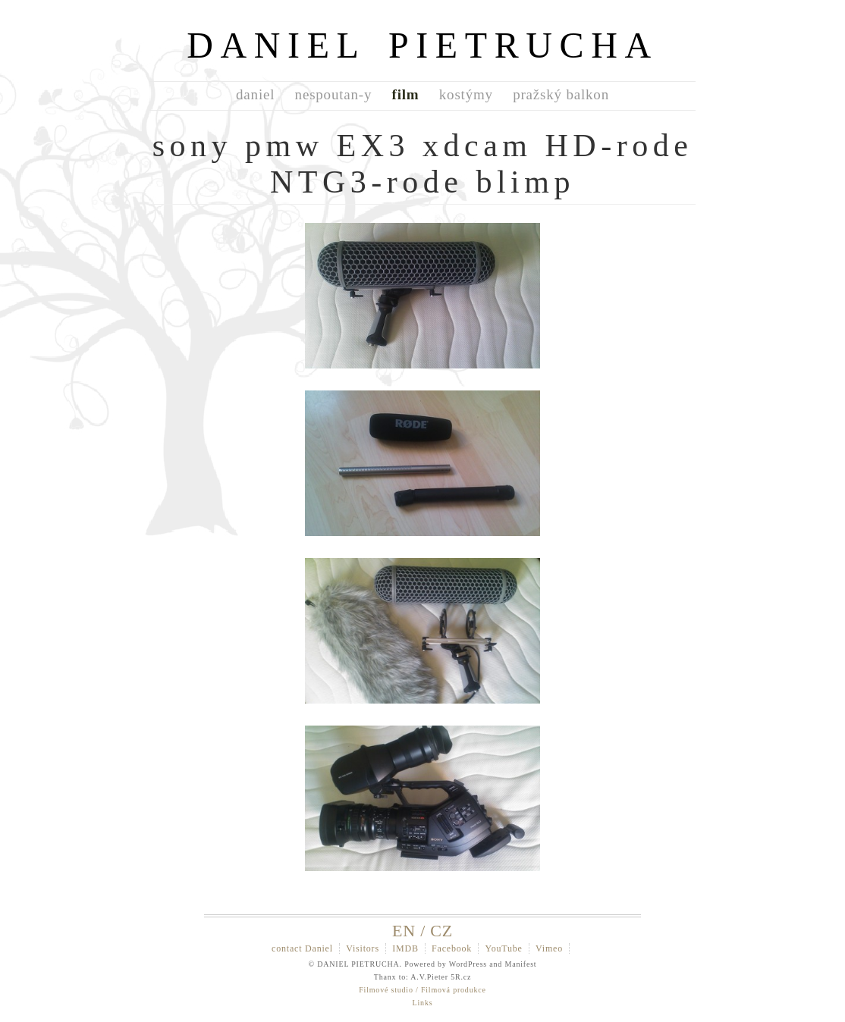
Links (423, 1002)
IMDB (405, 948)
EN (404, 930)
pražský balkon (561, 94)
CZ (441, 930)
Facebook (452, 948)
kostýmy (466, 94)
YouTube (503, 948)
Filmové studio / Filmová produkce (422, 990)
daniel (255, 94)
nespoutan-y (333, 94)
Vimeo (549, 948)
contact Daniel (302, 948)
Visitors (362, 948)
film (405, 94)
